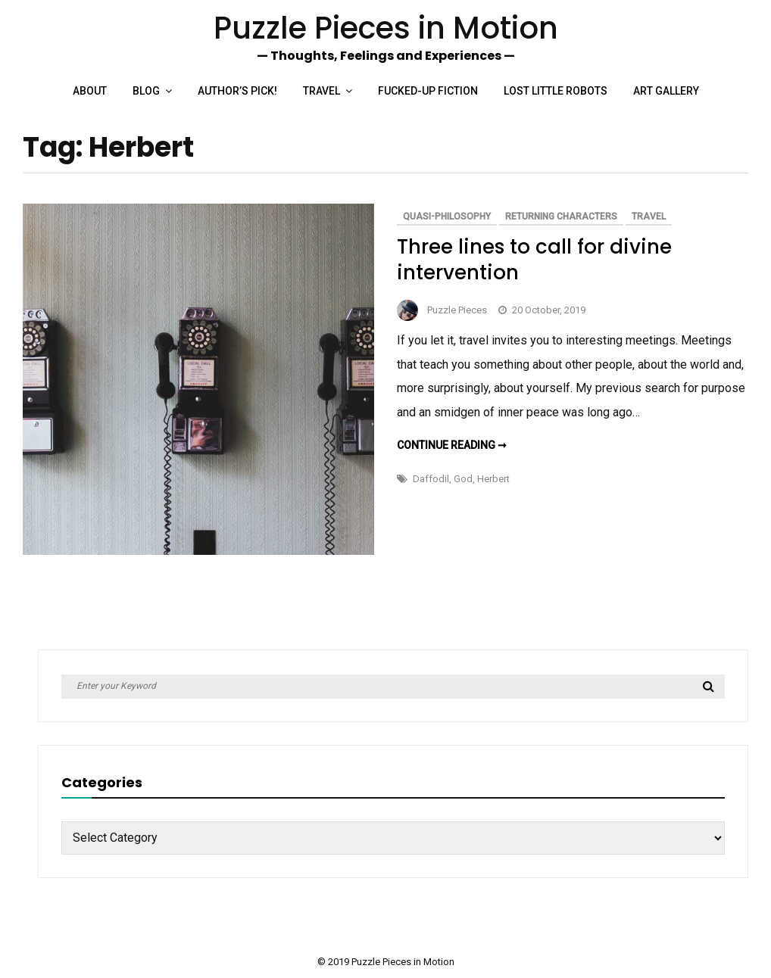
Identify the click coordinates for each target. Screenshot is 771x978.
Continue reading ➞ (452, 445)
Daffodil (431, 478)
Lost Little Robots (555, 91)
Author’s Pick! (237, 91)
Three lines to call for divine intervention (534, 259)
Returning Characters (561, 216)
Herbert (493, 478)
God (463, 478)
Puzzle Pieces (457, 310)
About (90, 91)
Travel (321, 91)
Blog (146, 91)
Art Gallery (666, 91)
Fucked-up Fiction (428, 91)
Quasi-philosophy (447, 216)
